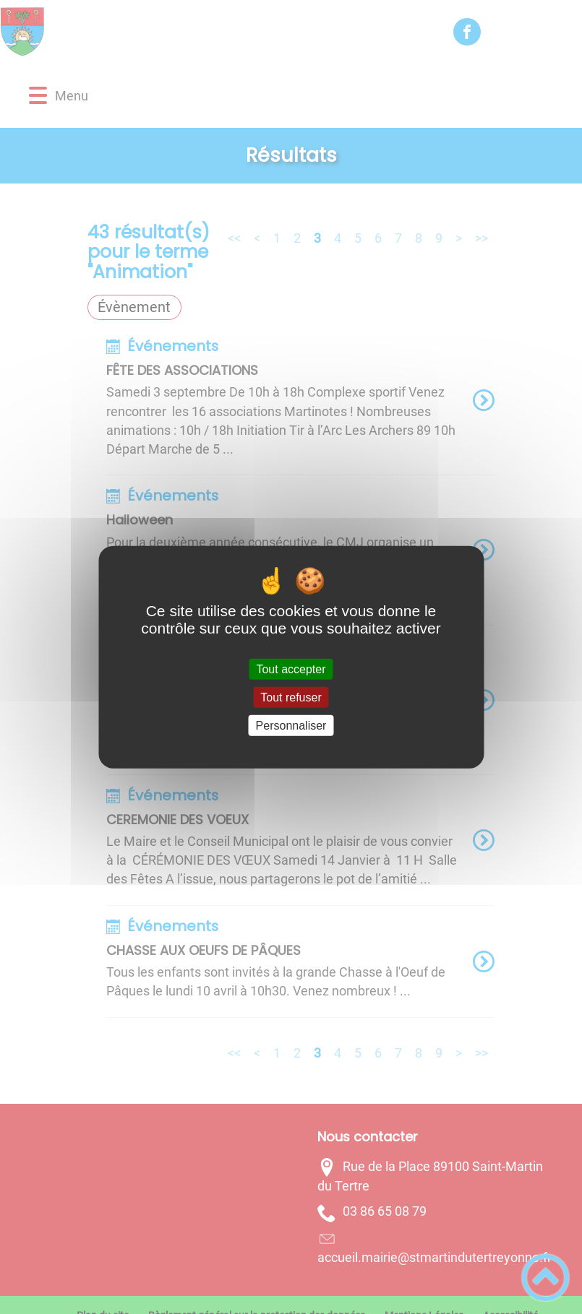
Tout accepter (290, 668)
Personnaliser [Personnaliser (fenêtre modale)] (291, 725)
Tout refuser (290, 697)
